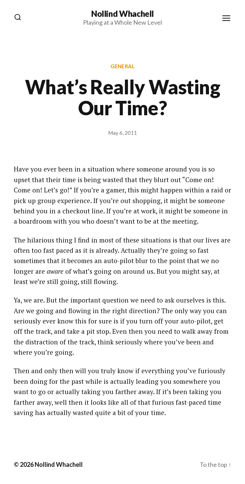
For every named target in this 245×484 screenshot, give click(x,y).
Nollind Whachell (122, 14)
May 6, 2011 (122, 133)
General (122, 66)
